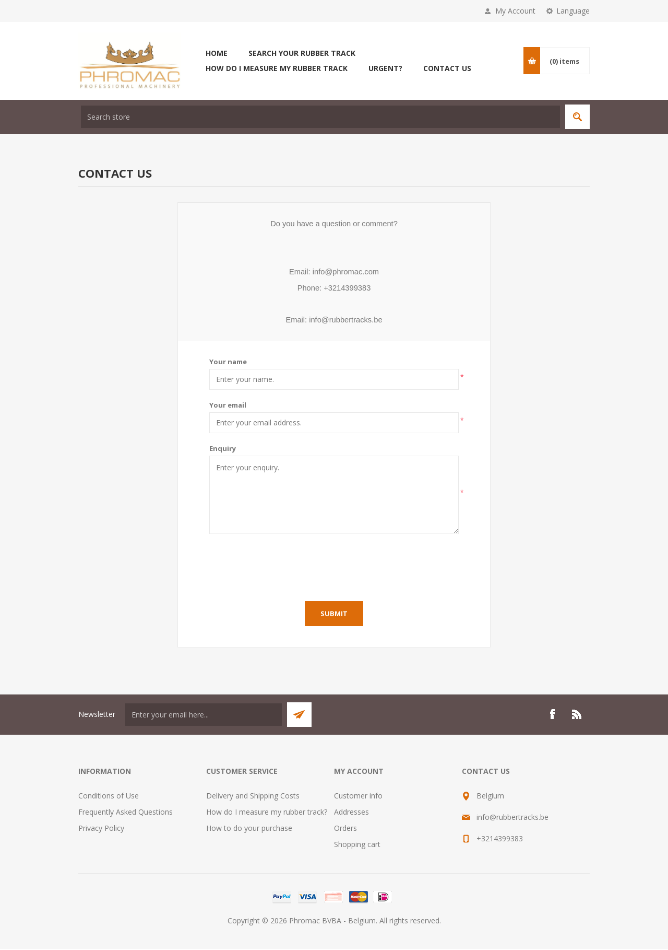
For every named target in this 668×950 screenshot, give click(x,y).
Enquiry (222, 449)
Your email (227, 406)
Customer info (358, 797)
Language (573, 11)
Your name (228, 362)
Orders (345, 829)
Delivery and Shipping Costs (253, 797)
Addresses (351, 813)
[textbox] (320, 117)
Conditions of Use (108, 797)
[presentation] (334, 566)
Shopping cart (357, 845)
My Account (515, 11)
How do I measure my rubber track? (266, 813)
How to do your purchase (249, 829)
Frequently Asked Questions (125, 813)
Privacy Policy (101, 829)
